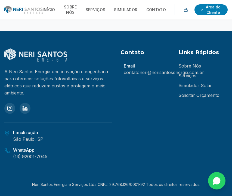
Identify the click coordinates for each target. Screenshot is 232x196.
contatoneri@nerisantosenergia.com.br (164, 72)
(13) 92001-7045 (30, 156)
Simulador (125, 9)
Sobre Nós (70, 10)
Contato (156, 9)
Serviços (96, 9)
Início (49, 9)
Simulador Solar (195, 85)
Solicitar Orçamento (198, 95)
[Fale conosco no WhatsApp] (216, 180)
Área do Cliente (211, 10)
